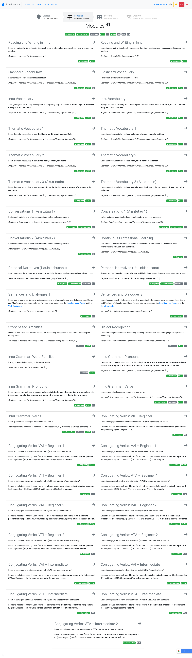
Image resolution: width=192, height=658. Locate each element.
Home (27, 4)
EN (181, 4)
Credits (46, 4)
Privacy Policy (160, 4)
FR (187, 4)
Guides (54, 4)
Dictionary (36, 4)
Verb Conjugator (15, 306)
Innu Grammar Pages (76, 303)
